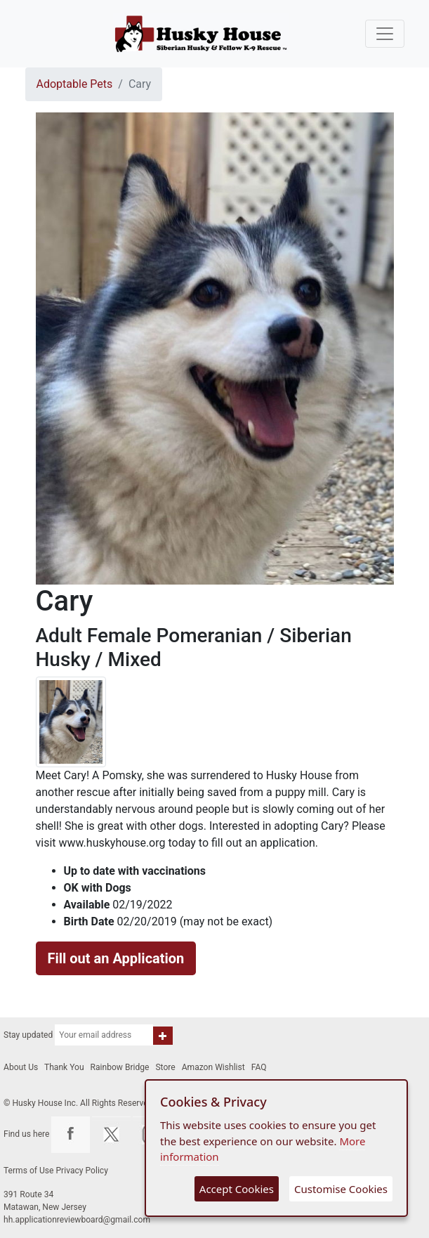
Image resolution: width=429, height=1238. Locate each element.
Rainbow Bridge (120, 1067)
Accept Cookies (236, 1189)
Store (165, 1067)
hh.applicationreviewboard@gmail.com (77, 1220)
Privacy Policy (82, 1170)
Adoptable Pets (75, 84)
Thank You (64, 1067)
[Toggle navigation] (384, 34)
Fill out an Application (116, 958)
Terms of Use (29, 1170)
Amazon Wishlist (213, 1067)
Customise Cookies (341, 1189)
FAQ (259, 1067)
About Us (21, 1067)
